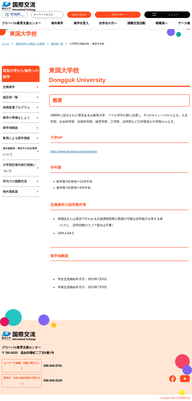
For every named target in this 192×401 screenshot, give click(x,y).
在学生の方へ (108, 24)
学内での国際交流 (15, 181)
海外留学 (57, 24)
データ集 (184, 24)
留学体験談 (10, 127)
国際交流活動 (136, 24)
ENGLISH (138, 15)
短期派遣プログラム (16, 107)
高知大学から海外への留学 (30, 43)
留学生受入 (81, 24)
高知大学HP (102, 15)
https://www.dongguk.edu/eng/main (73, 151)
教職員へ (162, 24)
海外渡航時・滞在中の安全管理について (20, 151)
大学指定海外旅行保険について (19, 168)
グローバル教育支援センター (21, 24)
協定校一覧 (57, 43)
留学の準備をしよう (16, 117)
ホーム (5, 43)
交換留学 (9, 87)
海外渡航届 (10, 191)
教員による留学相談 (16, 138)
